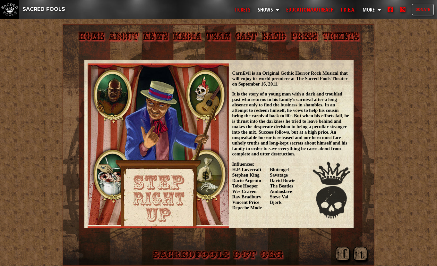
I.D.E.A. (348, 9)
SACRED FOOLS (32, 9)
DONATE (423, 9)
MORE (372, 9)
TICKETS (242, 9)
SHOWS (268, 9)
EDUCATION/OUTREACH (310, 9)
